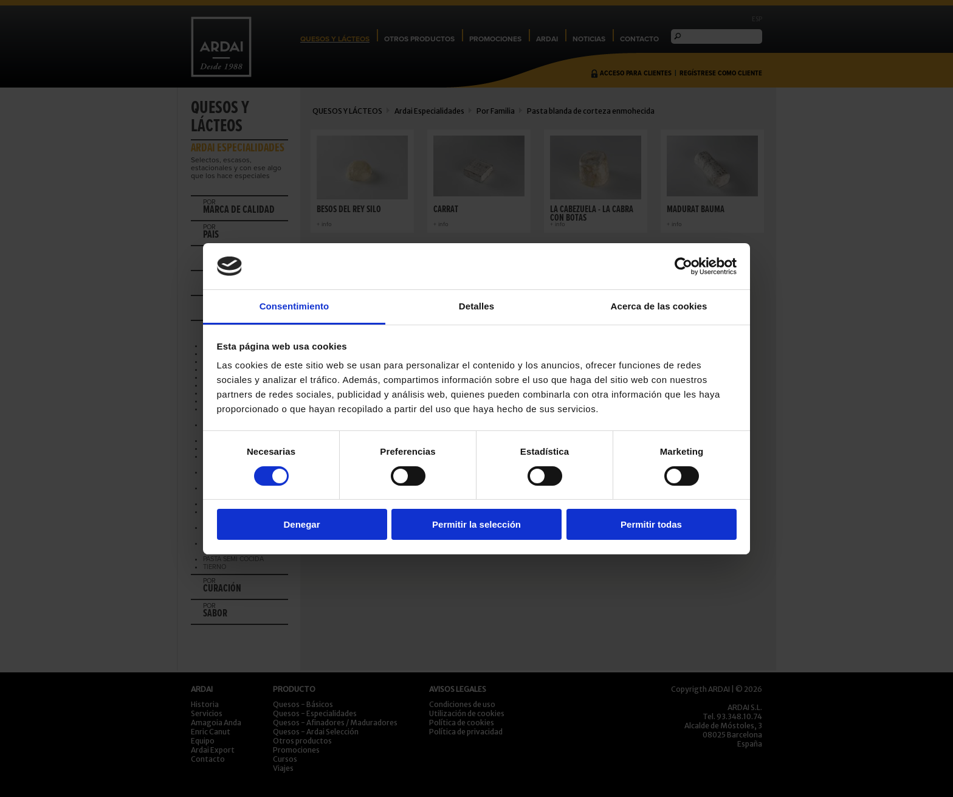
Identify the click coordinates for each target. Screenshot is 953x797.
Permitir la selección (476, 524)
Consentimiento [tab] (294, 306)
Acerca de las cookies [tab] (659, 306)
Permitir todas (651, 524)
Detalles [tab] (476, 306)
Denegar (301, 524)
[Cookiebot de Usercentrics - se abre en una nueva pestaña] (683, 266)
